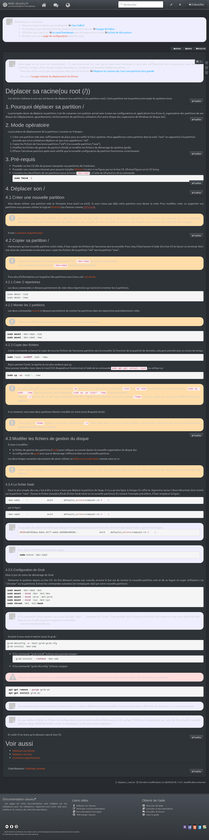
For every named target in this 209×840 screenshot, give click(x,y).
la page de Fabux (105, 28)
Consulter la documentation (157, 808)
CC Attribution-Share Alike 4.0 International (20, 834)
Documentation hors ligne (87, 811)
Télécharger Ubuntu (84, 814)
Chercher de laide (152, 805)
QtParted (88, 207)
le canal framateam (63, 32)
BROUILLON (199, 48)
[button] (171, 4)
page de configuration (55, 35)
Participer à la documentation (88, 808)
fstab (55, 449)
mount (36, 310)
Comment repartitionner (29, 232)
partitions (176, 48)
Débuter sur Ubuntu (84, 805)
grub (36, 453)
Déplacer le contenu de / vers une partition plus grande (123, 71)
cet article (90, 276)
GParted (79, 169)
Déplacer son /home (24, 750)
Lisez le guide (150, 814)
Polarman (30, 768)
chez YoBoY (77, 25)
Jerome (40, 768)
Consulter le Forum (153, 811)
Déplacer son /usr (22, 754)
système (187, 48)
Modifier (197, 101)
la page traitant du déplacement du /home (54, 76)
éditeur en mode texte (86, 458)
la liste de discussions (120, 32)
